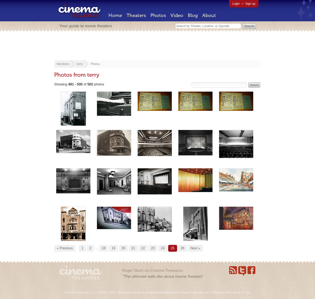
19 (113, 248)
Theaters (136, 15)
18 (103, 248)
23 (153, 248)
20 (123, 248)
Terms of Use (241, 292)
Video (177, 15)
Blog (193, 15)
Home (115, 15)
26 (182, 248)
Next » (195, 248)
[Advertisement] (157, 46)
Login (236, 3)
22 (143, 248)
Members (63, 64)
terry (80, 64)
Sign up (250, 3)
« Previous (65, 248)
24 (163, 248)
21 (133, 248)
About (209, 15)
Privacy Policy (221, 292)
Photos (158, 15)
